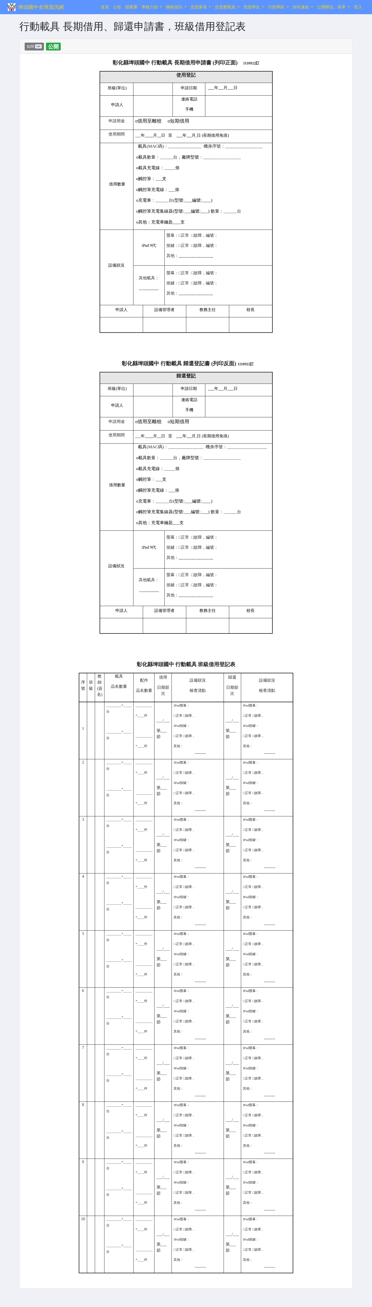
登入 (358, 7)
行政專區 (276, 7)
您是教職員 (225, 7)
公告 (117, 7)
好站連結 (301, 7)
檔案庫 (131, 7)
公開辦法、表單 (332, 7)
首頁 (106, 6)
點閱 (34, 46)
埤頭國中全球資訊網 (41, 7)
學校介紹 (150, 7)
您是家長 (199, 7)
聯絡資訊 (174, 7)
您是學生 (252, 7)
